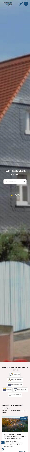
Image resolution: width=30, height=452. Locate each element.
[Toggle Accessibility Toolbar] (3, 442)
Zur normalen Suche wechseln (15, 187)
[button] (22, 411)
